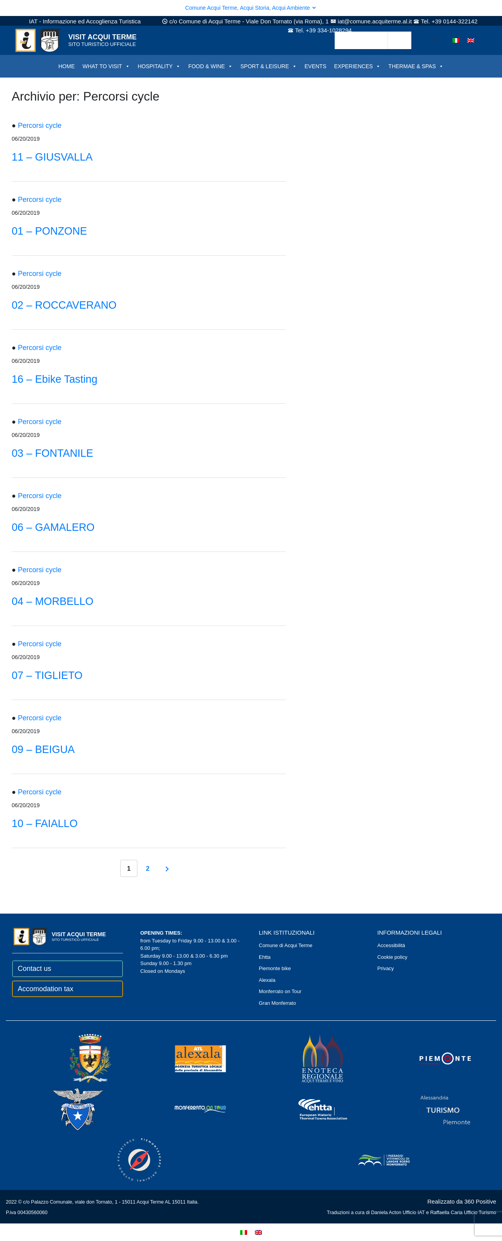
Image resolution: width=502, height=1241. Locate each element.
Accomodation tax (46, 989)
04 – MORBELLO (52, 601)
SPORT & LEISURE (268, 66)
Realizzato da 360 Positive (461, 1201)
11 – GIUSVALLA (52, 157)
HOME (66, 66)
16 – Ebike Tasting (54, 379)
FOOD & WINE (210, 66)
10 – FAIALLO (45, 823)
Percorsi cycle (39, 125)
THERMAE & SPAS (416, 66)
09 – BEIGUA (43, 749)
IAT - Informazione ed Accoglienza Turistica (84, 21)
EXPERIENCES (357, 66)
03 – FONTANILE (52, 453)
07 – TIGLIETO (47, 675)
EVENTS (315, 66)
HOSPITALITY (159, 66)
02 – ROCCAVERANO (64, 305)
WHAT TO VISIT (106, 66)
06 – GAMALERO (53, 527)
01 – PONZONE (49, 231)
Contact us (34, 968)
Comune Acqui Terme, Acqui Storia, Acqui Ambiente (251, 8)
